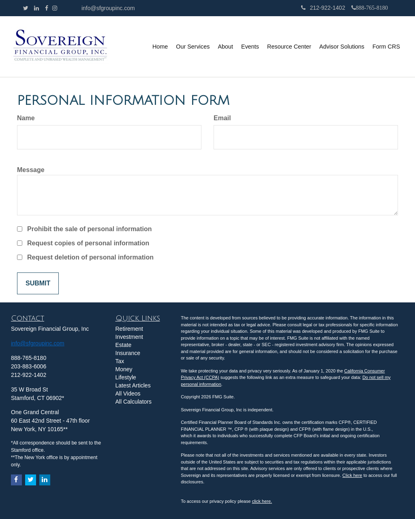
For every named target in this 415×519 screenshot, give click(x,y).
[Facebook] (46, 8)
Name (26, 118)
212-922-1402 (323, 7)
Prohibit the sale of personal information (89, 228)
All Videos (128, 393)
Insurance (128, 353)
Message (31, 169)
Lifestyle (126, 377)
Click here (352, 475)
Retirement (129, 328)
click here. (262, 501)
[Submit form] (38, 283)
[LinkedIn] (36, 8)
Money (124, 369)
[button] (193, 46)
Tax (120, 361)
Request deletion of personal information (90, 257)
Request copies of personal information (88, 243)
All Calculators (134, 401)
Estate (124, 345)
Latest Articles (133, 385)
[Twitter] (25, 8)
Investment (129, 337)
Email (222, 118)
